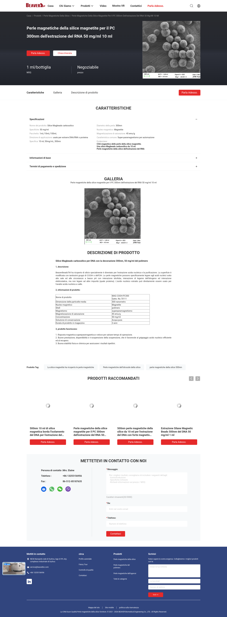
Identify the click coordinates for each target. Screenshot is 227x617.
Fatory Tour (83, 564)
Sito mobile (109, 608)
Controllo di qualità (86, 570)
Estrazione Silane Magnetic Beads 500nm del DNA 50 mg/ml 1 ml (177, 431)
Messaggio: (112, 469)
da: (108, 503)
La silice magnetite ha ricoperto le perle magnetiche (70, 367)
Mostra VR (118, 5)
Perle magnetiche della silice (57, 16)
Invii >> (155, 595)
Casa (29, 16)
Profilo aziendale (85, 559)
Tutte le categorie (120, 579)
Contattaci (115, 533)
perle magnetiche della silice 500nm (166, 367)
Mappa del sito (94, 608)
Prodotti (37, 16)
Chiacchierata (65, 53)
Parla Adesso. (38, 53)
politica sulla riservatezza (129, 608)
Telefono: (111, 518)
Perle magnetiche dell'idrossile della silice (121, 367)
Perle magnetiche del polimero (122, 566)
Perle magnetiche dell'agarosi (125, 573)
